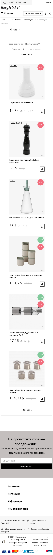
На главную (6, 20)
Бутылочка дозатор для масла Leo (26, 217)
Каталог (18, 20)
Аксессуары (29, 20)
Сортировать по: (16, 44)
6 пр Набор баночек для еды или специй (25, 276)
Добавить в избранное (42, 97)
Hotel (13, 65)
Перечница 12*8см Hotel (21, 102)
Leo (12, 180)
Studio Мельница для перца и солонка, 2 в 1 (23, 333)
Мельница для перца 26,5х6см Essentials (24, 161)
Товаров (16, 49)
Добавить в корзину (42, 111)
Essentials (15, 123)
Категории (8, 13)
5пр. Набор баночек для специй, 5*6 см (25, 391)
